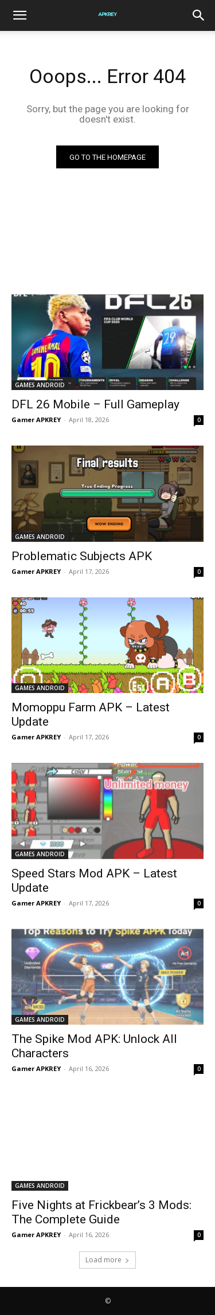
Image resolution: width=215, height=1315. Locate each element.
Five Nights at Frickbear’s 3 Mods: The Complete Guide (101, 1212)
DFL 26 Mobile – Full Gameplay (95, 404)
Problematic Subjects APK (81, 556)
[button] (19, 15)
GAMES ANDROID (40, 385)
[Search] (199, 15)
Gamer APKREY (36, 419)
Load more (107, 1260)
